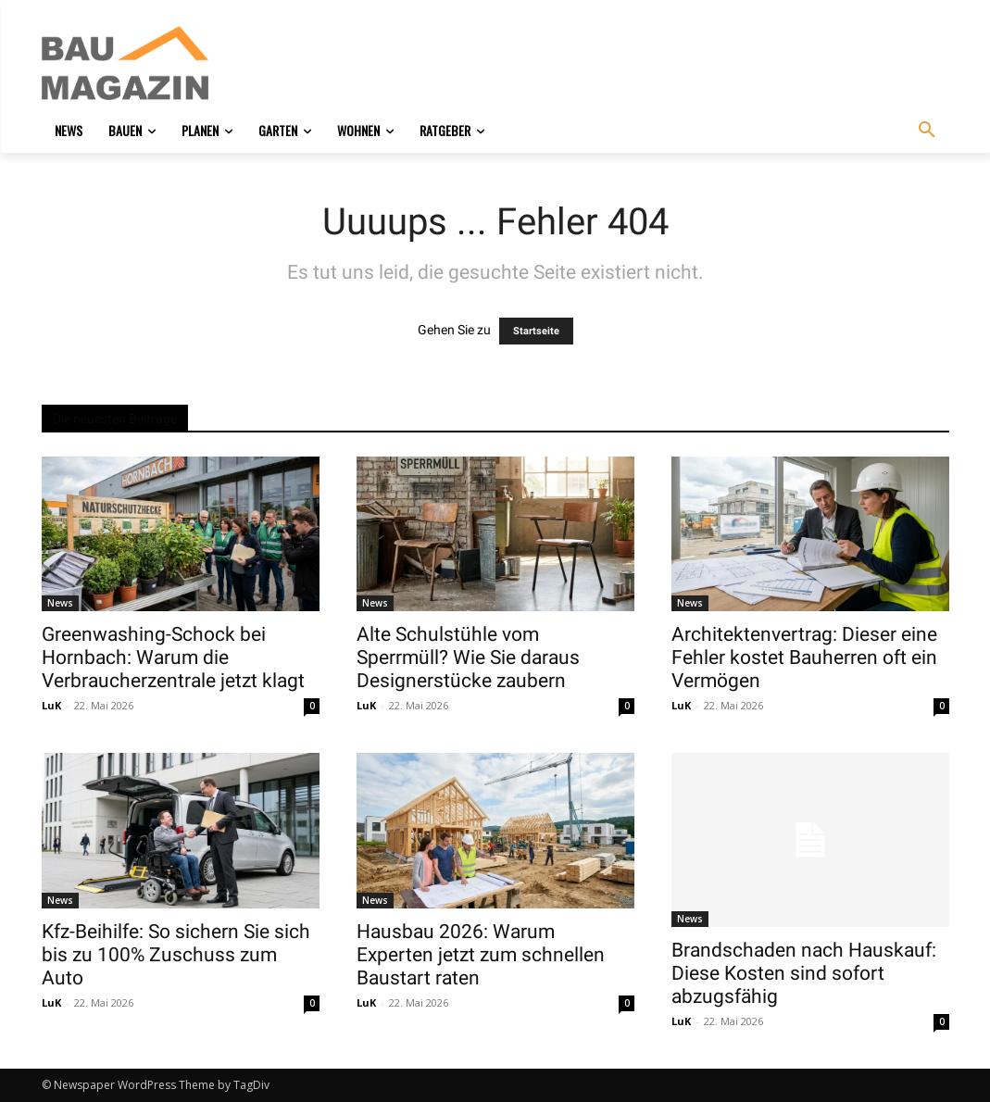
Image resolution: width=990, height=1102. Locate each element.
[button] (927, 130)
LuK (51, 705)
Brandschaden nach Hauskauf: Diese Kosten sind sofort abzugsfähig (803, 973)
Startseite (536, 331)
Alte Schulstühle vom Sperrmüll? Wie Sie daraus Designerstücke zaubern (468, 657)
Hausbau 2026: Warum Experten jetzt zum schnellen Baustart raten (481, 954)
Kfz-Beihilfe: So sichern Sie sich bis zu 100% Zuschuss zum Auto (176, 954)
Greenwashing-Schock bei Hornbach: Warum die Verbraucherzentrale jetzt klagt (173, 657)
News (60, 602)
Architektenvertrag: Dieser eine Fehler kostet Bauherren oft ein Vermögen (804, 657)
